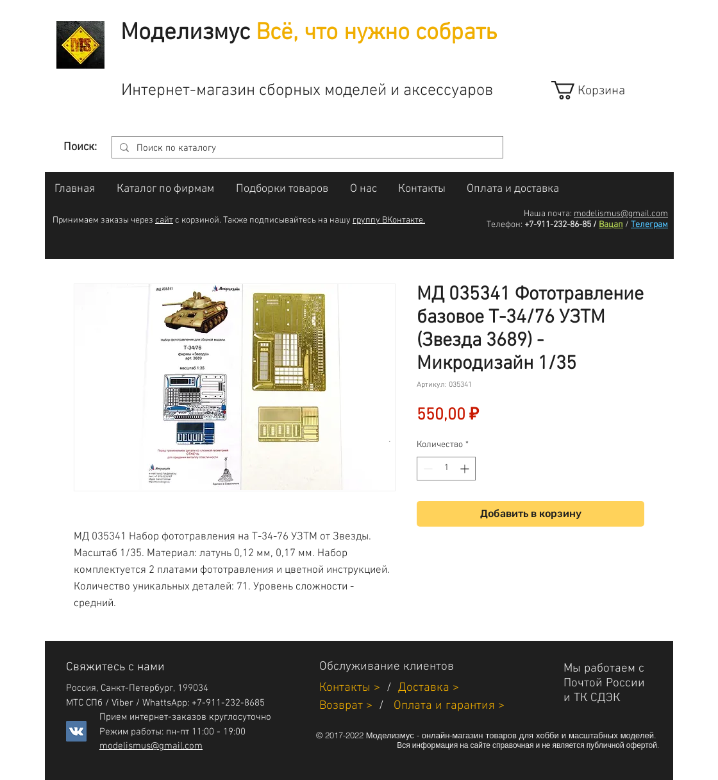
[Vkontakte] (76, 731)
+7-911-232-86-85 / (560, 224)
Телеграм (649, 224)
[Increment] (466, 468)
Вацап (611, 224)
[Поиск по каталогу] (306, 148)
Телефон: (504, 224)
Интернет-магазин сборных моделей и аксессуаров (307, 91)
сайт (164, 220)
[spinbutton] (446, 468)
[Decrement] (427, 468)
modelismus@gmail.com (621, 213)
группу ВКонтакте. (389, 220)
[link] (599, 90)
